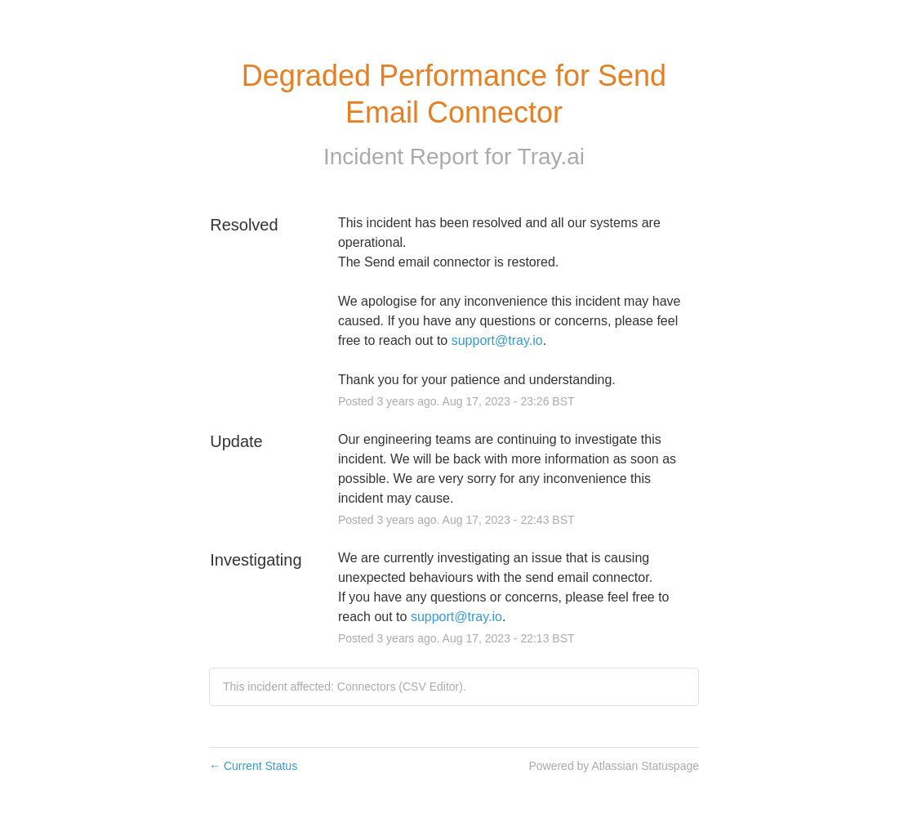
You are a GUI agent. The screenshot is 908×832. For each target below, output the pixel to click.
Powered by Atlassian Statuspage (613, 765)
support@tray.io (497, 340)
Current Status (253, 765)
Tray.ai (551, 156)
